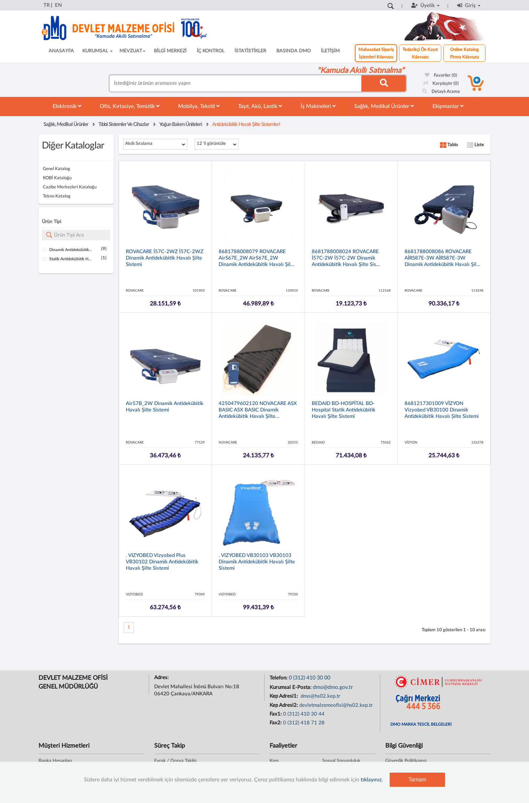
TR (47, 5)
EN (58, 5)
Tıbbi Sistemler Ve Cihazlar (124, 124)
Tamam (417, 779)
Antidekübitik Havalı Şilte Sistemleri (246, 124)
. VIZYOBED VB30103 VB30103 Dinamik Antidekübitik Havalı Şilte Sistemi (257, 562)
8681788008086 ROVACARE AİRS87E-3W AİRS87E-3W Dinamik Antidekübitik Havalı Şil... (442, 258)
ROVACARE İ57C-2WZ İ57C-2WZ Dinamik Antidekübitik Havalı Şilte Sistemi (164, 258)
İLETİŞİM (330, 51)
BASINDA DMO (293, 51)
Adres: (162, 677)
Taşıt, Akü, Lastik (260, 106)
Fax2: (276, 722)
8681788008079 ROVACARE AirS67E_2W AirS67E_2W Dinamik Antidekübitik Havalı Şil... (257, 258)
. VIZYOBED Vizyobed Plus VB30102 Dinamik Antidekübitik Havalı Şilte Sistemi (162, 562)
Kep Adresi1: (284, 696)
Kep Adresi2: (284, 705)
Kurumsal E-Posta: (291, 687)
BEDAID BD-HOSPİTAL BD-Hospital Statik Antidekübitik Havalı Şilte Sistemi (343, 410)
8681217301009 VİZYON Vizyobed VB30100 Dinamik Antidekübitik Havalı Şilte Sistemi (442, 410)
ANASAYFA (61, 51)
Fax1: (276, 714)
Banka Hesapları (55, 760)
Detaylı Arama (441, 91)
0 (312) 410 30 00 (309, 677)
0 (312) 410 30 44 (304, 714)
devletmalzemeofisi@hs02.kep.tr (336, 705)
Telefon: (279, 677)
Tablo (449, 145)
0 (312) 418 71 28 (304, 722)
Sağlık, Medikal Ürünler (384, 106)
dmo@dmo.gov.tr (333, 687)
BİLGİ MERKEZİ (170, 51)
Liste (475, 145)
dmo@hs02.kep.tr (319, 696)
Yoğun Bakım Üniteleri (180, 124)
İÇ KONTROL (210, 51)
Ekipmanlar (448, 106)
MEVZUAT (132, 51)
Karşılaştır (441, 83)
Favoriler (441, 75)
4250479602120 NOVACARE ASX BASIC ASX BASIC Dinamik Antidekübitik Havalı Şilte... (258, 410)
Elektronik (67, 106)
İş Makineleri (318, 106)
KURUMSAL (97, 51)
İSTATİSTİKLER (250, 51)
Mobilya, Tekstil (199, 106)
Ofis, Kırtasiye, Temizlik (130, 106)
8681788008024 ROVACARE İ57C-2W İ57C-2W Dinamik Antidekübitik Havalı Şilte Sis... (346, 258)
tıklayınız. (372, 779)
